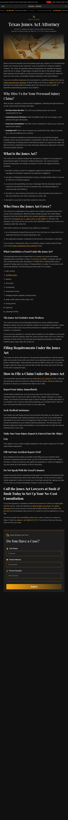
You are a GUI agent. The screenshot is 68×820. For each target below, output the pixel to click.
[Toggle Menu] (3, 6)
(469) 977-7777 (54, 83)
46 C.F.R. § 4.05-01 (44, 379)
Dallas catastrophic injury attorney (24, 246)
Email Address (13, 560)
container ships (11, 275)
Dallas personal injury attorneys (15, 83)
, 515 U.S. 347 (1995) (29, 219)
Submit (34, 587)
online (19, 520)
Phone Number (14, 571)
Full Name (12, 548)
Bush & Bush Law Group (42, 506)
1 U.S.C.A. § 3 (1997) (39, 259)
